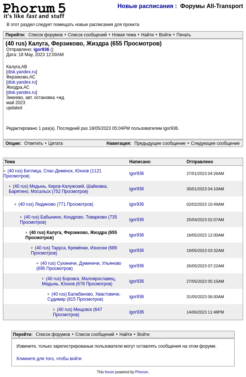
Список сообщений (87, 34)
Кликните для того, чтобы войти (49, 358)
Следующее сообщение (215, 143)
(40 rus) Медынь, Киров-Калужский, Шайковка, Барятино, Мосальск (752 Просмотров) (58, 189)
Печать (184, 34)
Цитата (55, 143)
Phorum (141, 372)
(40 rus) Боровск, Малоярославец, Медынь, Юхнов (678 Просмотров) (79, 281)
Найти (147, 34)
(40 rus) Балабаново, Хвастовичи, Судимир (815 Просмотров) (83, 297)
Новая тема (124, 34)
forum (110, 372)
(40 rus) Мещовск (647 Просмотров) (77, 312)
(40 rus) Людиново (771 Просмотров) (55, 204)
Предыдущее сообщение (160, 143)
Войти (165, 34)
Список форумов (45, 34)
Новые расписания (145, 6)
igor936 (41, 49)
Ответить (33, 143)
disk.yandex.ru (21, 71)
